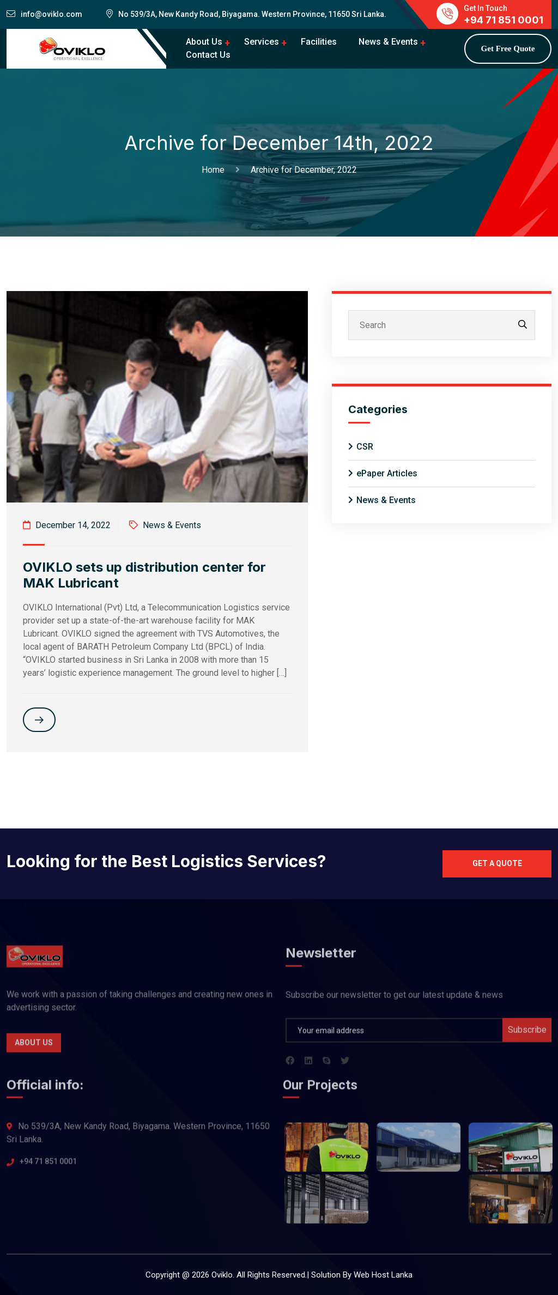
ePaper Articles (386, 473)
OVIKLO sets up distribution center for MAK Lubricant (144, 575)
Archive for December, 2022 (304, 170)
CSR (364, 446)
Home (215, 170)
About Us (204, 42)
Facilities (319, 42)
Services (261, 42)
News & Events (388, 42)
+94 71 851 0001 (48, 1167)
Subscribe (527, 1035)
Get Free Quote (508, 48)
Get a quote (497, 863)
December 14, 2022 (67, 525)
